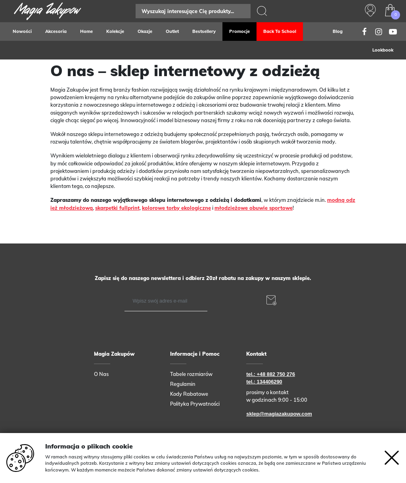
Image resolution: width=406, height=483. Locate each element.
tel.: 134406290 (264, 382)
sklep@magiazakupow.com (279, 414)
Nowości (22, 31)
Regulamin (182, 384)
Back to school (279, 31)
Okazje (145, 31)
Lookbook (382, 50)
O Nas (101, 374)
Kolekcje (115, 31)
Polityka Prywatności (195, 404)
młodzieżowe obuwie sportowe (253, 208)
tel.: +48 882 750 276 (270, 374)
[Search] (193, 11)
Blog (338, 31)
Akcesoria (56, 31)
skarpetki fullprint (117, 208)
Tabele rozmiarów (191, 374)
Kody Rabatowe (189, 394)
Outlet (172, 31)
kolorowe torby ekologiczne (176, 208)
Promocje (239, 31)
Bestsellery (204, 31)
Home (86, 31)
